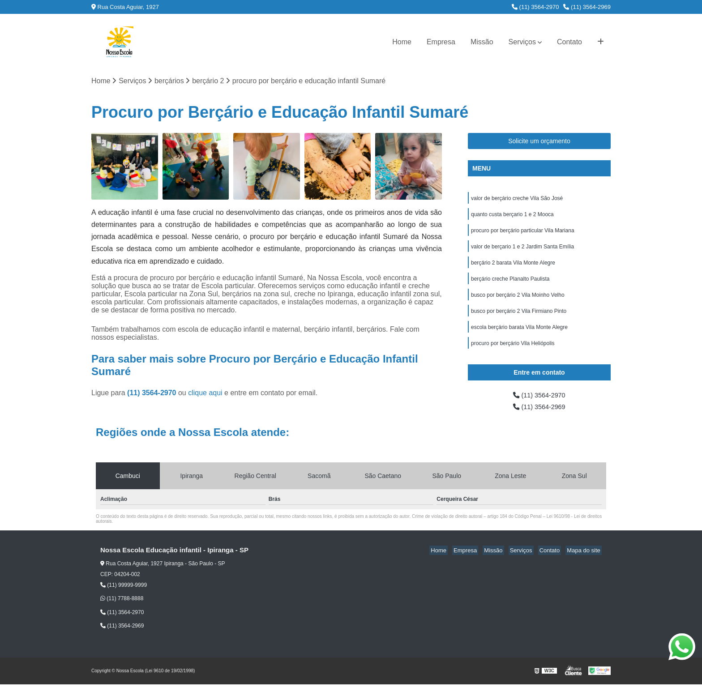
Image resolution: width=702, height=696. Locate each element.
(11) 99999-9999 (123, 597)
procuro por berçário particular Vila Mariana (522, 234)
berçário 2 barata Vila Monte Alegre (513, 268)
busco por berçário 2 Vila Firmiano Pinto (518, 319)
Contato (569, 42)
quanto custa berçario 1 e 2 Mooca (512, 216)
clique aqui (205, 393)
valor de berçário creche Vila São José (517, 199)
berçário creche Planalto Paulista (510, 285)
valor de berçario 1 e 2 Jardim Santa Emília (522, 251)
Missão (482, 42)
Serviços (522, 42)
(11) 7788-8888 (121, 610)
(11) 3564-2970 (535, 7)
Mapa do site (584, 562)
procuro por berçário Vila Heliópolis (513, 353)
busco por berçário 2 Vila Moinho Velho (518, 302)
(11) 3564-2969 (587, 7)
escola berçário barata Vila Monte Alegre (519, 336)
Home (401, 42)
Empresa (441, 42)
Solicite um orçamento (539, 141)
